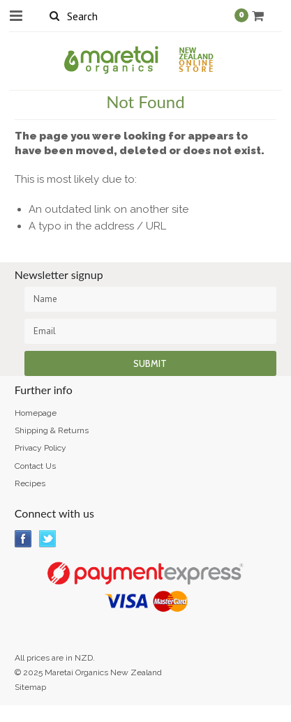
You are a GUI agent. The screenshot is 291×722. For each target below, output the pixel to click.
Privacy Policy (40, 448)
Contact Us (35, 466)
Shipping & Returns (52, 430)
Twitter (48, 539)
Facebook (23, 539)
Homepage (36, 413)
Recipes (30, 483)
